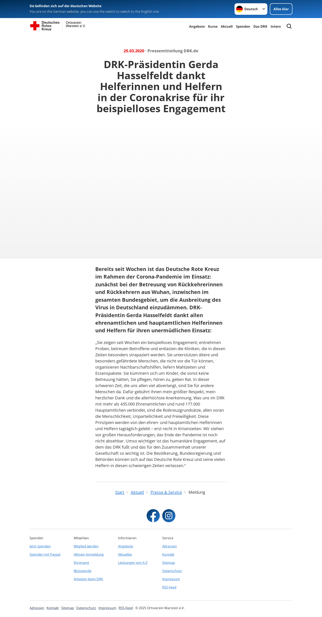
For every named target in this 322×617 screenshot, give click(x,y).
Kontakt (168, 554)
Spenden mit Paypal (45, 554)
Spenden (243, 26)
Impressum (171, 579)
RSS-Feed (169, 587)
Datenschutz (172, 571)
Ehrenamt (81, 562)
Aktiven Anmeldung (89, 554)
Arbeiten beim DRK (88, 579)
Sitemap (168, 562)
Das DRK (260, 26)
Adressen (169, 546)
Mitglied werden (86, 546)
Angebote (197, 26)
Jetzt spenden (40, 546)
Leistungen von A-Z (132, 562)
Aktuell (227, 26)
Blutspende (82, 571)
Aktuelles (125, 554)
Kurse (212, 26)
